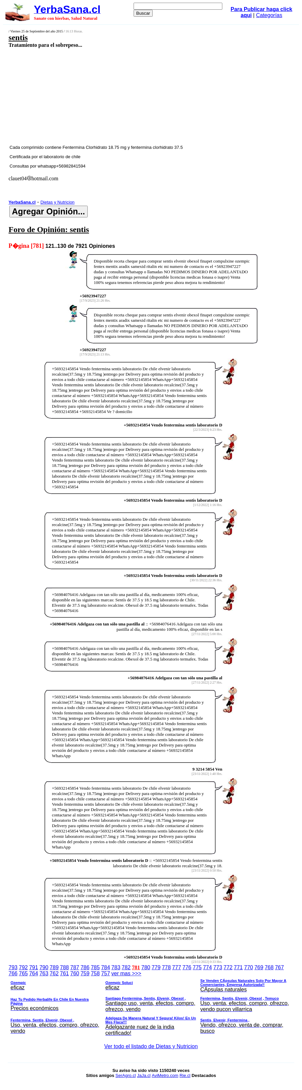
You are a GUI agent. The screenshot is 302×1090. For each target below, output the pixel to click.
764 (33, 973)
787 (74, 967)
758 (95, 973)
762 (54, 973)
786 (84, 967)
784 (105, 967)
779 (156, 967)
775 (197, 967)
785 (95, 967)
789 (54, 967)
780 (145, 967)
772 (228, 967)
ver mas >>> (151, 1004)
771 (238, 967)
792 (23, 967)
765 (23, 973)
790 (44, 967)
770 (248, 967)
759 (84, 973)
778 (166, 967)
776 (187, 967)
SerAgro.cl (126, 1075)
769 (258, 967)
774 (207, 967)
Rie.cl (185, 1075)
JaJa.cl (143, 1075)
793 (13, 967)
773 (217, 967)
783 (116, 967)
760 (74, 973)
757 (105, 973)
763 (44, 973)
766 (13, 973)
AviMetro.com (165, 1075)
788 (64, 967)
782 (126, 967)
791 (33, 967)
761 (64, 973)
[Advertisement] (127, 96)
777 (176, 967)
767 (279, 967)
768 (269, 967)
